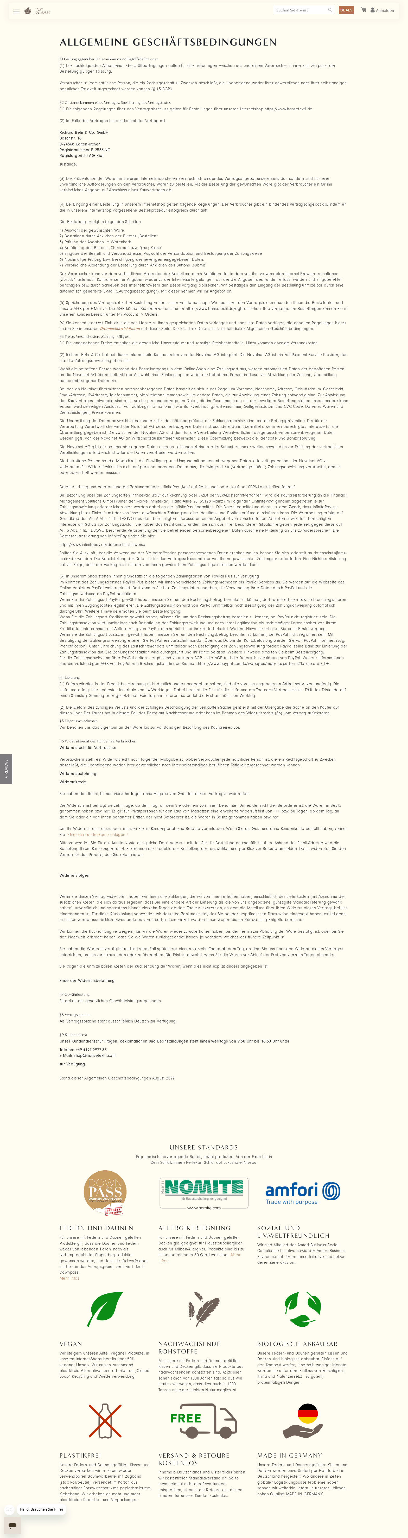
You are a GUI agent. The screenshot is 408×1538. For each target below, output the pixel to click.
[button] (6, 769)
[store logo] (37, 10)
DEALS (346, 9)
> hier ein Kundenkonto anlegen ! (97, 834)
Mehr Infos (69, 1278)
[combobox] (304, 10)
